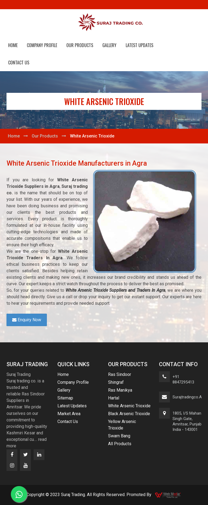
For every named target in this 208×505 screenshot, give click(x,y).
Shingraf (116, 382)
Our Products (79, 45)
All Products (119, 443)
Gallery (109, 45)
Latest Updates (139, 45)
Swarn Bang (119, 435)
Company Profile (42, 45)
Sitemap (65, 398)
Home (13, 45)
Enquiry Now (26, 319)
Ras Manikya (120, 390)
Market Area (68, 413)
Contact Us (18, 62)
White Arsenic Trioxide (129, 405)
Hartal (113, 398)
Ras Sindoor (119, 374)
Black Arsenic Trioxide (129, 413)
